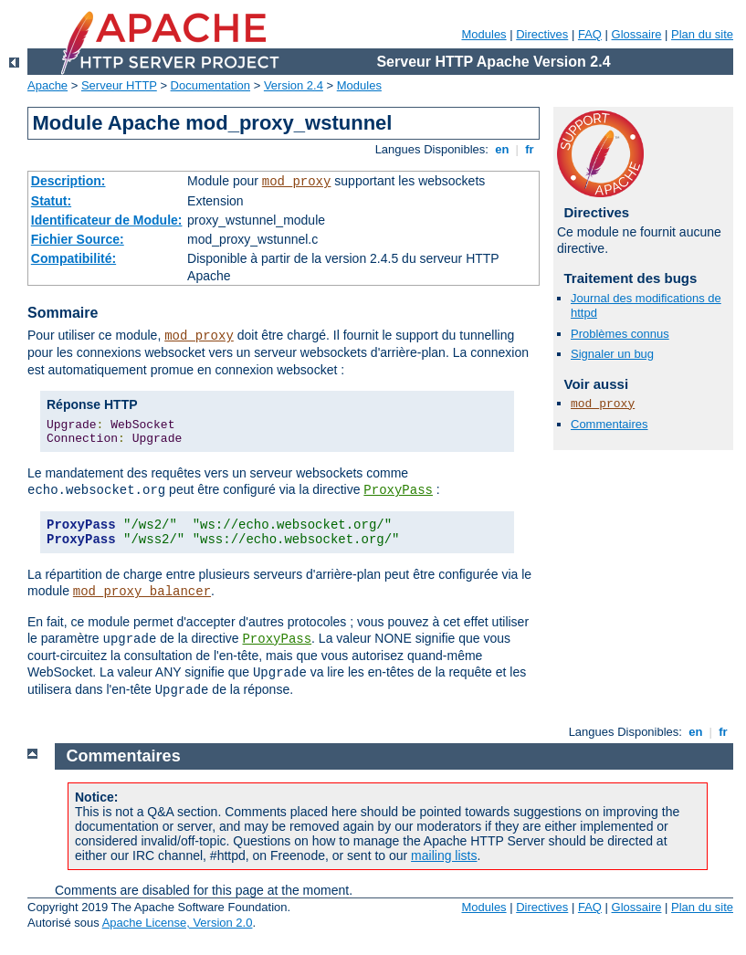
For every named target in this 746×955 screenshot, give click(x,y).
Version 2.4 (293, 85)
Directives (542, 34)
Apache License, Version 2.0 (177, 922)
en (502, 149)
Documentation (210, 85)
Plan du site (702, 34)
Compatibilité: (73, 258)
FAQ (590, 34)
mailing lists (444, 855)
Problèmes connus (620, 334)
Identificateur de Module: (107, 220)
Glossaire (637, 34)
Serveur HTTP (119, 85)
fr (530, 149)
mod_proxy (296, 181)
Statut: (51, 201)
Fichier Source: (77, 239)
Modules (483, 34)
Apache (47, 85)
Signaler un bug (612, 354)
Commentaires (609, 424)
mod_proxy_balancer (142, 591)
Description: (68, 180)
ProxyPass (398, 490)
